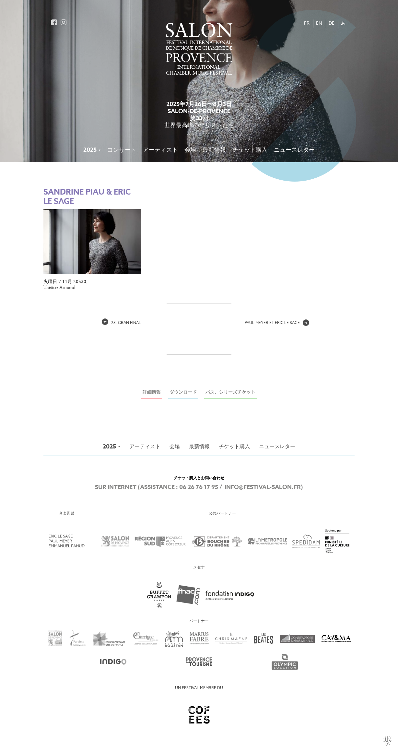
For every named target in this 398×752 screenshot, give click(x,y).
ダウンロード (183, 392)
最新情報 (214, 150)
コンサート (121, 150)
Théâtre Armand (59, 287)
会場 (190, 150)
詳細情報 (152, 392)
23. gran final (121, 323)
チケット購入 (249, 150)
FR (307, 23)
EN (319, 23)
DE (331, 23)
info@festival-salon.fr (263, 487)
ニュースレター (294, 150)
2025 (90, 150)
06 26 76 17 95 (198, 487)
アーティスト (160, 150)
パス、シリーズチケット (230, 392)
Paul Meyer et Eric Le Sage (277, 323)
